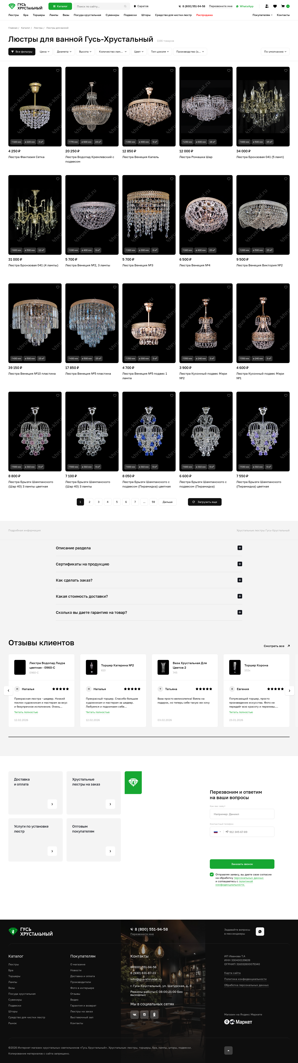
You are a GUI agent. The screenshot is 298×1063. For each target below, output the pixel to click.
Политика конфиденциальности (245, 978)
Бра (10, 970)
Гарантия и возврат (83, 1005)
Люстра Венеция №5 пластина (88, 373)
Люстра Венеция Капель (140, 157)
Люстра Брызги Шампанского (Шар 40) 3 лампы (87, 484)
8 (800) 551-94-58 (143, 967)
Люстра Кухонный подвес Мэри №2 (203, 376)
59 (153, 501)
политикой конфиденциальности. (234, 883)
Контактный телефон (221, 824)
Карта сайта (232, 972)
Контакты (283, 15)
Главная (12, 27)
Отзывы (75, 993)
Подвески (14, 1005)
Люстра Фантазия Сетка (26, 157)
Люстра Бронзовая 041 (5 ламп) (260, 157)
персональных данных (249, 877)
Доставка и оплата (82, 976)
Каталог (25, 27)
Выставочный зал (81, 1017)
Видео (74, 999)
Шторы (12, 1011)
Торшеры (14, 976)
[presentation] (239, 855)
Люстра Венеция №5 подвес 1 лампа (144, 376)
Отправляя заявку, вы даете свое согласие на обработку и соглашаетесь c (244, 879)
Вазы (11, 987)
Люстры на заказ (81, 1011)
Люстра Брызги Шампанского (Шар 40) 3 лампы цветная (30, 484)
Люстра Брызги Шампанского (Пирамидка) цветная (258, 484)
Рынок (12, 1023)
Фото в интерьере (82, 987)
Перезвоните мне (220, 6)
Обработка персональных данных (246, 985)
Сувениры (15, 999)
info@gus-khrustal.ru (146, 979)
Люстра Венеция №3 (137, 265)
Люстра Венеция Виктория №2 (259, 265)
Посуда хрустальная (22, 993)
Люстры (38, 27)
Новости (76, 970)
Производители (80, 982)
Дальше (168, 501)
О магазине (77, 964)
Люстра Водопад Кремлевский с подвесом (89, 159)
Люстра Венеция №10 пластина (32, 373)
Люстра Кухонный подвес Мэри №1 (260, 376)
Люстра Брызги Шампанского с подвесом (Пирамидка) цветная (146, 484)
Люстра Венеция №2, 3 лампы (87, 265)
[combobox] (219, 832)
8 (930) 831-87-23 (143, 972)
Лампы (12, 982)
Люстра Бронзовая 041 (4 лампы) (33, 265)
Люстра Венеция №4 (194, 265)
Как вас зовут (217, 806)
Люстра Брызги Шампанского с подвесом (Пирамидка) (203, 484)
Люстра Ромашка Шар (195, 157)
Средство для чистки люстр (26, 1017)
